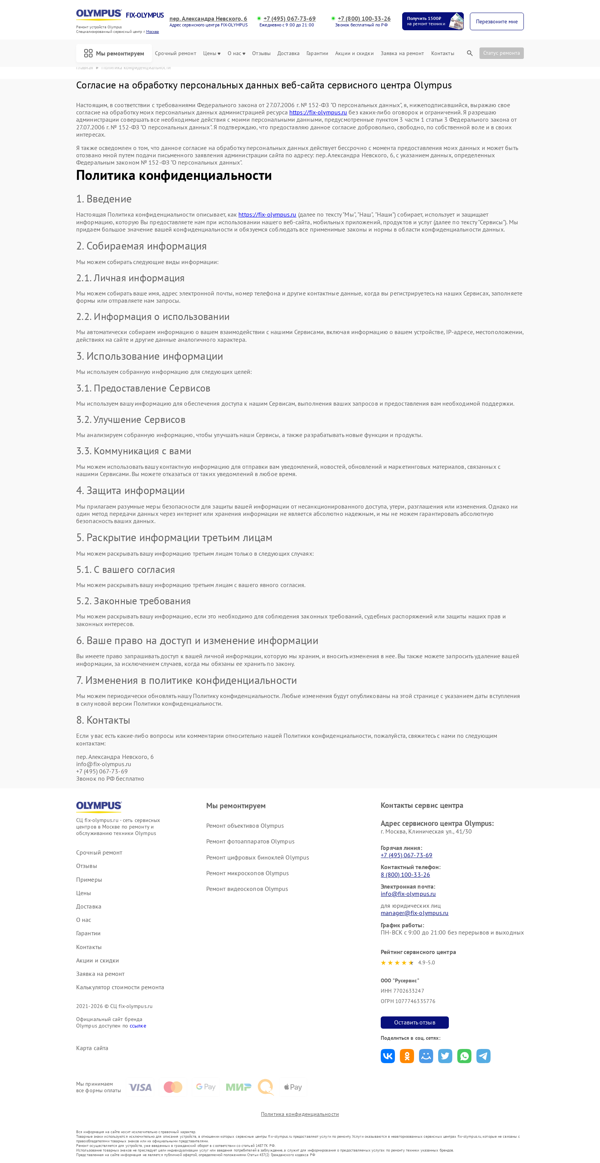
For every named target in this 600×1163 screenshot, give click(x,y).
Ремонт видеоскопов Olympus (247, 888)
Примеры (89, 879)
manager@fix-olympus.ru (414, 913)
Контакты (442, 53)
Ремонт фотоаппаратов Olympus (250, 841)
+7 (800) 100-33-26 (364, 18)
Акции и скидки (354, 53)
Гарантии (317, 53)
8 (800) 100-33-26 (405, 874)
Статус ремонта (501, 52)
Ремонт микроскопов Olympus (247, 873)
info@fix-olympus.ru (408, 893)
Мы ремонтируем (114, 53)
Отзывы (261, 53)
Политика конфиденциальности (300, 1114)
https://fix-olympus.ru (318, 112)
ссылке (138, 1025)
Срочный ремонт (175, 53)
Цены (211, 53)
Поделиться (388, 1056)
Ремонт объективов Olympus (245, 825)
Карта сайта (92, 1048)
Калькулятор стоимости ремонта (120, 987)
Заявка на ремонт (402, 53)
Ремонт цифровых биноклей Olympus (257, 857)
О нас (237, 53)
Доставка (288, 53)
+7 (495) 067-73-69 (290, 18)
